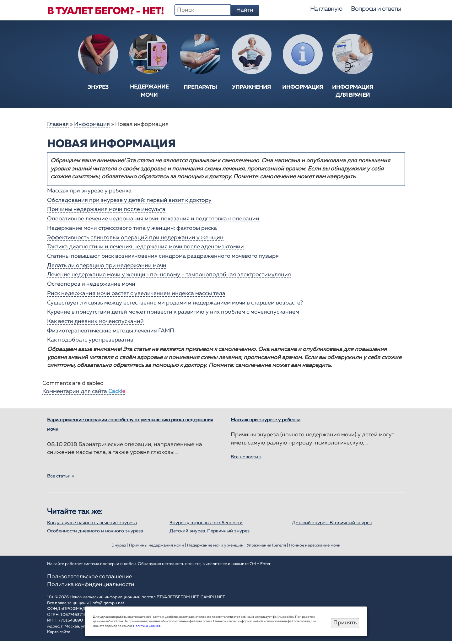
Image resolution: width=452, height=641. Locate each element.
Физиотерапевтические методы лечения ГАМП (110, 331)
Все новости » (246, 457)
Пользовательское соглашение (89, 576)
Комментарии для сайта (83, 391)
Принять (345, 623)
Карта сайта (58, 632)
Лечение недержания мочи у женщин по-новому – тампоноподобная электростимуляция (169, 274)
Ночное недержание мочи (315, 545)
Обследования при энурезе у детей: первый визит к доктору (129, 200)
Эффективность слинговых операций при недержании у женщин (135, 237)
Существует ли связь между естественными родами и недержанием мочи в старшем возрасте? (175, 303)
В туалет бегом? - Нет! (105, 11)
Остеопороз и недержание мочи (91, 284)
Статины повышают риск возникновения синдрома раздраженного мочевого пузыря (163, 256)
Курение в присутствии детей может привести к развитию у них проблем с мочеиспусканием (173, 312)
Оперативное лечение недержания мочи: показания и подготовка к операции (153, 219)
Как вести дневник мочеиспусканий (95, 321)
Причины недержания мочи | (157, 545)
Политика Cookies (146, 626)
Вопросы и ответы (376, 9)
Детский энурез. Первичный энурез (210, 531)
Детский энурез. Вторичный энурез (332, 522)
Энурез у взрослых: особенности (206, 522)
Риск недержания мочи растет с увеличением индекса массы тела (136, 293)
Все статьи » (60, 476)
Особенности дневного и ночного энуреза (95, 531)
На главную (326, 9)
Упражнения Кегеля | (267, 545)
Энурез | (120, 545)
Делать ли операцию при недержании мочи (106, 265)
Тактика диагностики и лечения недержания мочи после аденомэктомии (145, 247)
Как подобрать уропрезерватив (90, 340)
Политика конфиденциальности (90, 584)
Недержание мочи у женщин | (216, 545)
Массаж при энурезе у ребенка (89, 191)
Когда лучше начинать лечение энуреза (92, 522)
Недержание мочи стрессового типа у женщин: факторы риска (132, 228)
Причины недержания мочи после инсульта (106, 209)
